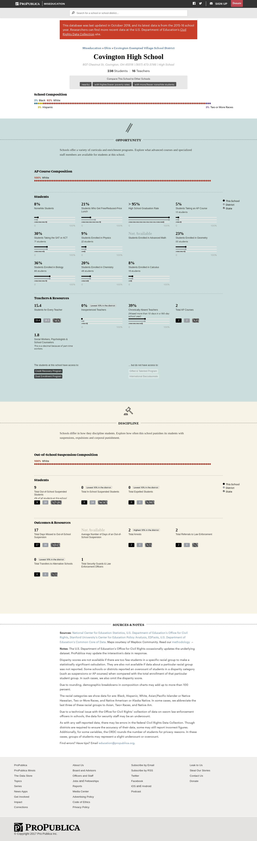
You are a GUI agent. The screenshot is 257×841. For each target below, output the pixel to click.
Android (147, 786)
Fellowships (92, 781)
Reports (78, 786)
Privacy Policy (82, 807)
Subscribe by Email (143, 765)
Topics (18, 781)
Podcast (136, 792)
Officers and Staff (84, 776)
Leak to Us (197, 765)
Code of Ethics (82, 802)
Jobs (76, 781)
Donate (236, 3)
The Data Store (24, 776)
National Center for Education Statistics (98, 633)
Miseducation (54, 3)
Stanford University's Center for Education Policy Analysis (108, 638)
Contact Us (197, 776)
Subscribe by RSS (143, 771)
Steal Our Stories (201, 771)
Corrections (21, 807)
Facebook (137, 781)
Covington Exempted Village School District (144, 48)
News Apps (21, 792)
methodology (181, 642)
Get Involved (22, 797)
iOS (133, 786)
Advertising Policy (84, 797)
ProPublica (21, 765)
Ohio (107, 48)
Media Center (81, 792)
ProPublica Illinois (25, 771)
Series (18, 786)
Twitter (135, 776)
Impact (18, 802)
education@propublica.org (116, 743)
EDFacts (153, 638)
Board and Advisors (85, 771)
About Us (78, 765)
